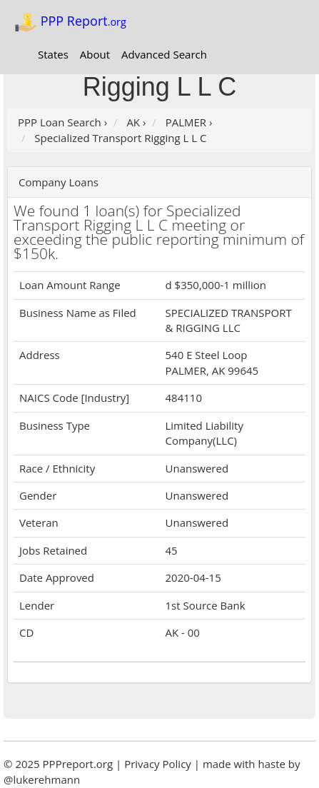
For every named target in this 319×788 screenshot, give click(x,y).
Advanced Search (164, 54)
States (53, 54)
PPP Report (70, 22)
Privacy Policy (157, 764)
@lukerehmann (42, 779)
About (95, 54)
